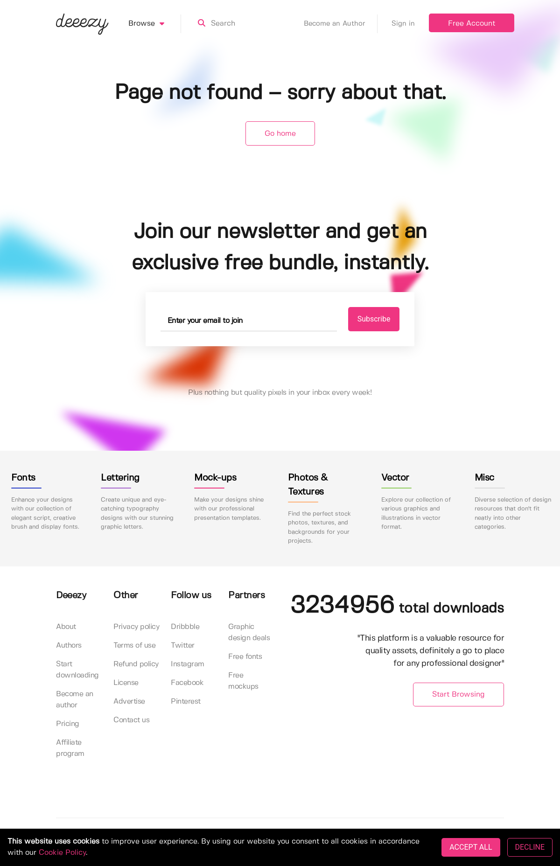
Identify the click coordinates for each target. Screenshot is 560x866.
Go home (280, 133)
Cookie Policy (62, 852)
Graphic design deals (249, 632)
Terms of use (134, 645)
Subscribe (374, 318)
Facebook (187, 682)
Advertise (129, 701)
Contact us (131, 720)
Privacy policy (136, 626)
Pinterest (186, 701)
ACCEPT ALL (470, 847)
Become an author (74, 700)
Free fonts (245, 656)
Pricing (67, 723)
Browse (154, 23)
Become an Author (341, 24)
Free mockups (243, 681)
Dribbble (185, 626)
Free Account (471, 23)
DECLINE (530, 847)
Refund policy (136, 664)
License (126, 682)
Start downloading (77, 670)
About (66, 626)
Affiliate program (70, 748)
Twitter (183, 645)
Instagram (187, 664)
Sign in (403, 24)
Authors (69, 645)
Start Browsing (458, 694)
